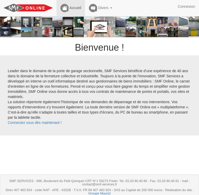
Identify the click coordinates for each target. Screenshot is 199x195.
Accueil (70, 8)
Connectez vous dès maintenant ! (35, 123)
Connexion (186, 6)
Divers (100, 8)
